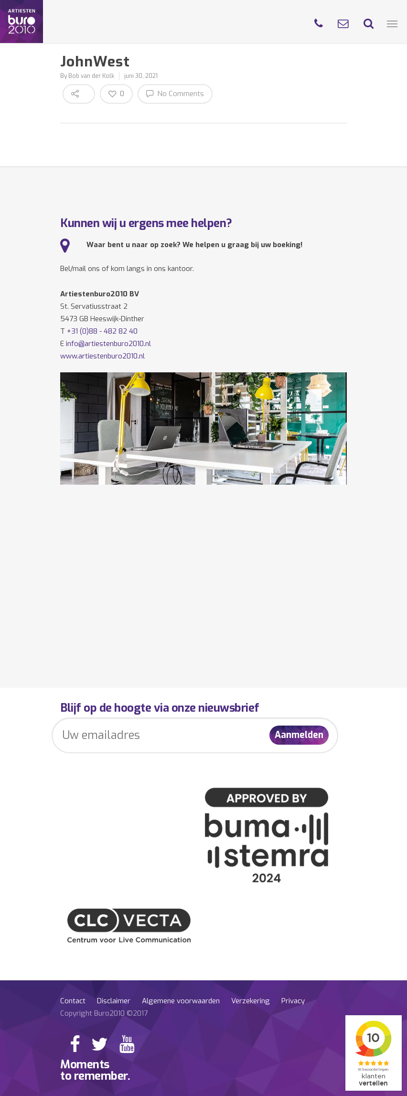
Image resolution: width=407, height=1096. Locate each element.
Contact (73, 1001)
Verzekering (250, 1001)
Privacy (293, 1001)
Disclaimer (113, 1001)
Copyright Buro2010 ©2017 (104, 1013)
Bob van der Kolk (91, 76)
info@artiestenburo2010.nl (108, 343)
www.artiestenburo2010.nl (102, 356)
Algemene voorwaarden (181, 1001)
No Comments (175, 93)
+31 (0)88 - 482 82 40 (102, 331)
